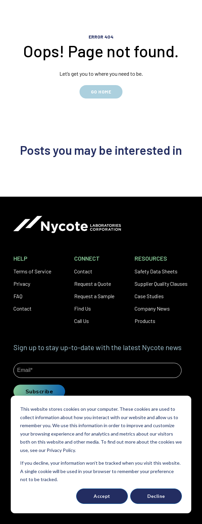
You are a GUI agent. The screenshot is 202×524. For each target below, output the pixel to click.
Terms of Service (32, 271)
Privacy (21, 283)
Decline (156, 496)
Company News (152, 308)
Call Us (81, 321)
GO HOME (101, 91)
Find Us (82, 308)
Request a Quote (92, 283)
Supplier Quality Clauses (161, 283)
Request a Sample (94, 296)
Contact (22, 308)
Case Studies (149, 296)
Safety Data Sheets (156, 271)
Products (145, 321)
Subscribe (39, 391)
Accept (102, 496)
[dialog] (101, 454)
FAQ (17, 296)
